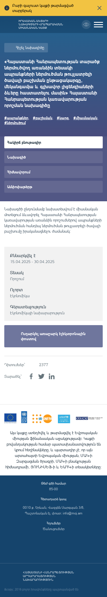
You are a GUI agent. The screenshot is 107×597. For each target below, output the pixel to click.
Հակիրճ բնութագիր (24, 142)
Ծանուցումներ (53, 529)
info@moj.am (72, 513)
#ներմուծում (15, 122)
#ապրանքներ (16, 117)
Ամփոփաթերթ (19, 186)
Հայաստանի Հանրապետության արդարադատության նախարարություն (48, 576)
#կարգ (63, 117)
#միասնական (85, 117)
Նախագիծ (16, 157)
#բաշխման (42, 117)
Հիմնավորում (18, 171)
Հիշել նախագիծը (30, 47)
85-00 (53, 489)
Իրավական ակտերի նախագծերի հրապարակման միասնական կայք (41, 24)
